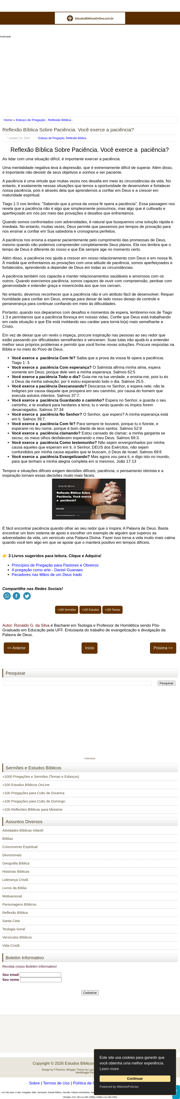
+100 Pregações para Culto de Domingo (33, 801)
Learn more (109, 1069)
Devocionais (12, 855)
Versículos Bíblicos (17, 937)
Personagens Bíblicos (19, 904)
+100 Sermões (66, 609)
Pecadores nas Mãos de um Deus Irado (47, 574)
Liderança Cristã (15, 880)
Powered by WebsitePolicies (119, 1086)
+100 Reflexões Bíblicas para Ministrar (32, 809)
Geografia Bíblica (15, 863)
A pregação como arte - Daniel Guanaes (47, 570)
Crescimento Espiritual (20, 847)
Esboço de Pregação (30, 120)
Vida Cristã (10, 945)
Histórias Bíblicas (15, 871)
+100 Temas (112, 609)
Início (89, 648)
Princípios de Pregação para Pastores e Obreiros (55, 565)
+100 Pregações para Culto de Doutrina (33, 793)
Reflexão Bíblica (59, 120)
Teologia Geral (13, 929)
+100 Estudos (90, 609)
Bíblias (7, 839)
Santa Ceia (11, 921)
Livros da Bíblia (14, 888)
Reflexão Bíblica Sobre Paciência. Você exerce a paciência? (68, 129)
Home (8, 120)
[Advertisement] (90, 75)
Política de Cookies (90, 1083)
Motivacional (12, 896)
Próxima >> (163, 648)
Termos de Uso (56, 1083)
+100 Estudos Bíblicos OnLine (25, 785)
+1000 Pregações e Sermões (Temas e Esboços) (40, 776)
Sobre (34, 1083)
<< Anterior (16, 648)
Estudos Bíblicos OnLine (86, 1063)
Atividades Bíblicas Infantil (22, 830)
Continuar (135, 1078)
